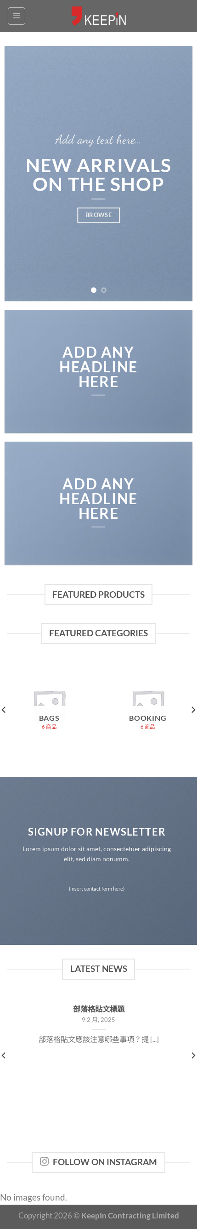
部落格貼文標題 (98, 1009)
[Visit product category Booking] (147, 706)
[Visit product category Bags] (49, 706)
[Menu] (16, 16)
